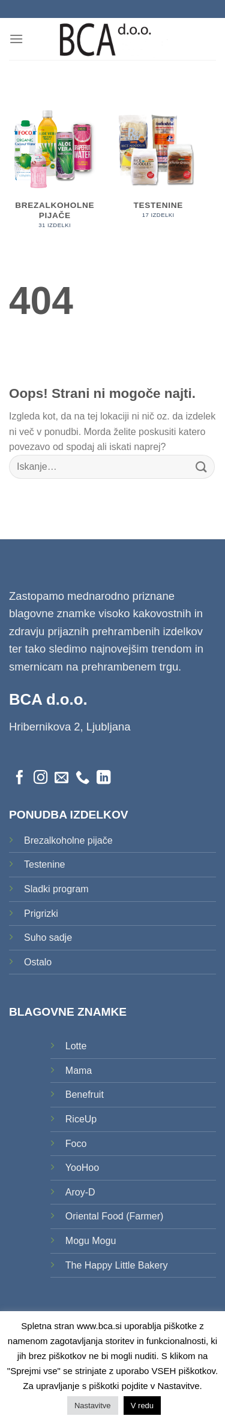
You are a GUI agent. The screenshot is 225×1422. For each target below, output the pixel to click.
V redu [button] (142, 1405)
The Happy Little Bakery (116, 1265)
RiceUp (81, 1119)
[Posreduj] (202, 466)
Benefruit (84, 1094)
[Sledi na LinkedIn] (103, 778)
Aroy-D (80, 1192)
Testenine (44, 864)
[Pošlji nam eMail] (61, 778)
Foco (76, 1144)
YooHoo (82, 1168)
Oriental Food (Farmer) (114, 1216)
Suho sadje (48, 937)
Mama (78, 1070)
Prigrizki (41, 913)
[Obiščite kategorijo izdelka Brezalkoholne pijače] (55, 171)
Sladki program (56, 889)
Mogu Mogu (90, 1241)
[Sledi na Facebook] (19, 778)
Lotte (76, 1046)
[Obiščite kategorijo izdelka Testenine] (158, 166)
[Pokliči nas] (82, 778)
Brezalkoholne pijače (68, 840)
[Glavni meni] (16, 38)
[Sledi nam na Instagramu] (40, 778)
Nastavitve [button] (92, 1405)
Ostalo (38, 962)
